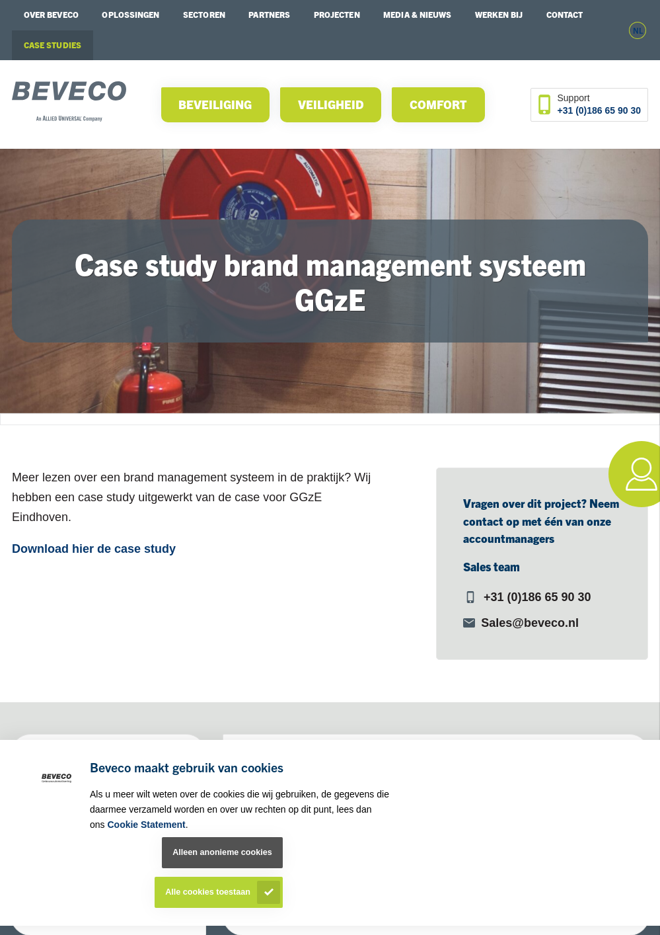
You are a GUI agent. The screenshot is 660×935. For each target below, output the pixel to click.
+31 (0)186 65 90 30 (600, 110)
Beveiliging (215, 104)
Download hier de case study (94, 548)
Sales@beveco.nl (530, 623)
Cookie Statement (146, 824)
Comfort (438, 104)
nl (638, 30)
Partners (269, 14)
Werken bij (499, 14)
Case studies (52, 45)
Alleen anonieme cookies (222, 852)
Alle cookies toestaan (207, 892)
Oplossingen (130, 14)
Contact (564, 14)
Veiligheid (331, 104)
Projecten (337, 14)
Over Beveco (51, 14)
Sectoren (204, 14)
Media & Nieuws (417, 14)
